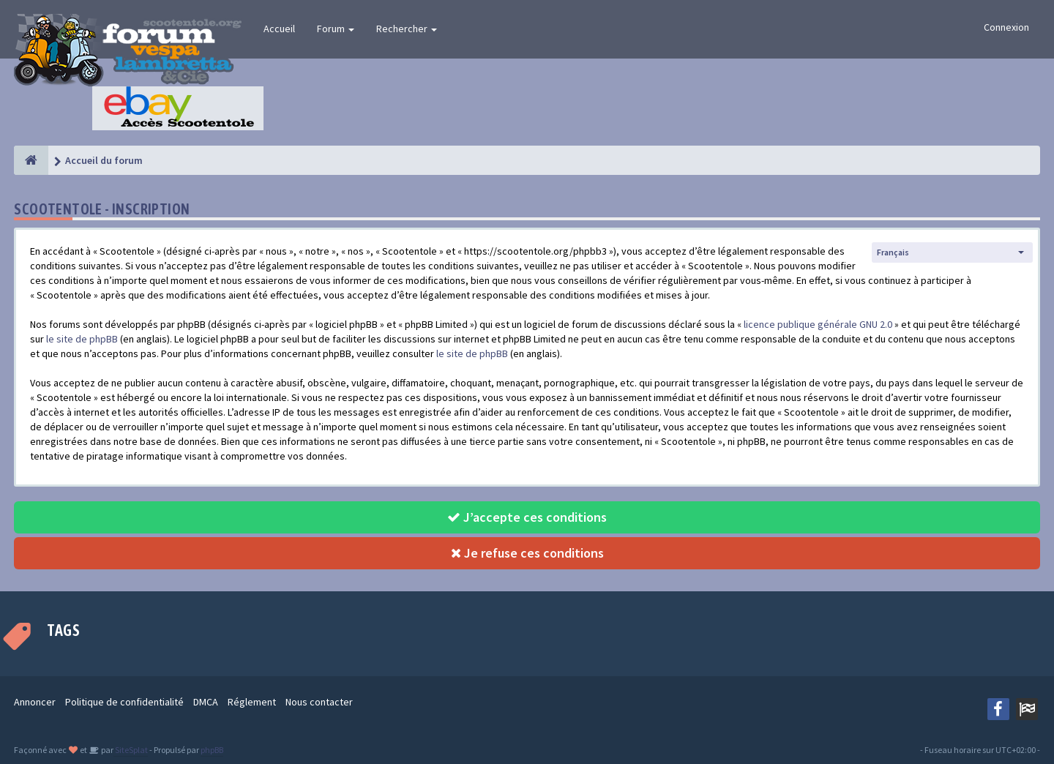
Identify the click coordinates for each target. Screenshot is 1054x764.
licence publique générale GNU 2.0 (818, 324)
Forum (335, 28)
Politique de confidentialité (124, 701)
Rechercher (406, 28)
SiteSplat (130, 749)
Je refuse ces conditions (527, 552)
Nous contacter (319, 701)
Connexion (1006, 27)
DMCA (205, 701)
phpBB (212, 749)
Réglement (252, 701)
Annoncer (35, 701)
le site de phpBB (82, 338)
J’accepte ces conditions (527, 517)
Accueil (279, 28)
